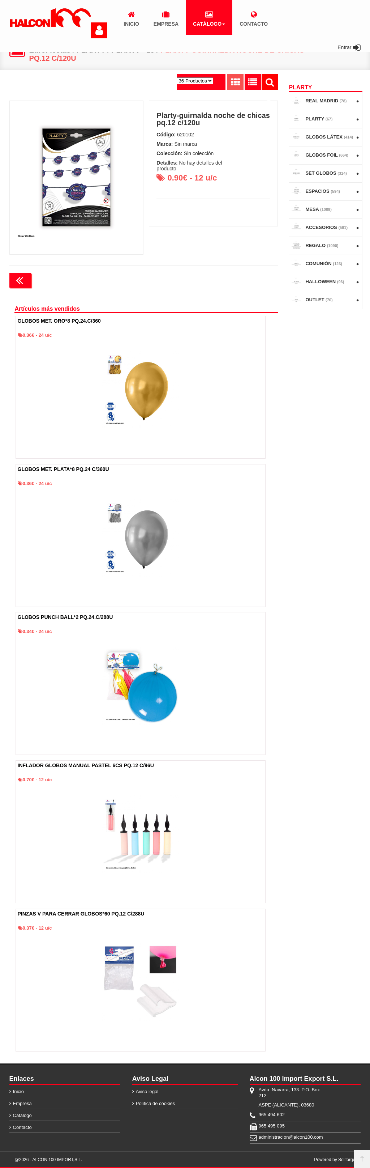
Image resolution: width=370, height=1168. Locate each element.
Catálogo (22, 1115)
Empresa (22, 1103)
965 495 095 (272, 1126)
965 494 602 (272, 1114)
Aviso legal (147, 1091)
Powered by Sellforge (334, 1159)
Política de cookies (155, 1103)
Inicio (18, 1091)
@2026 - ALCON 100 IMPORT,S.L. (48, 1159)
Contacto (22, 1127)
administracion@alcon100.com (291, 1137)
